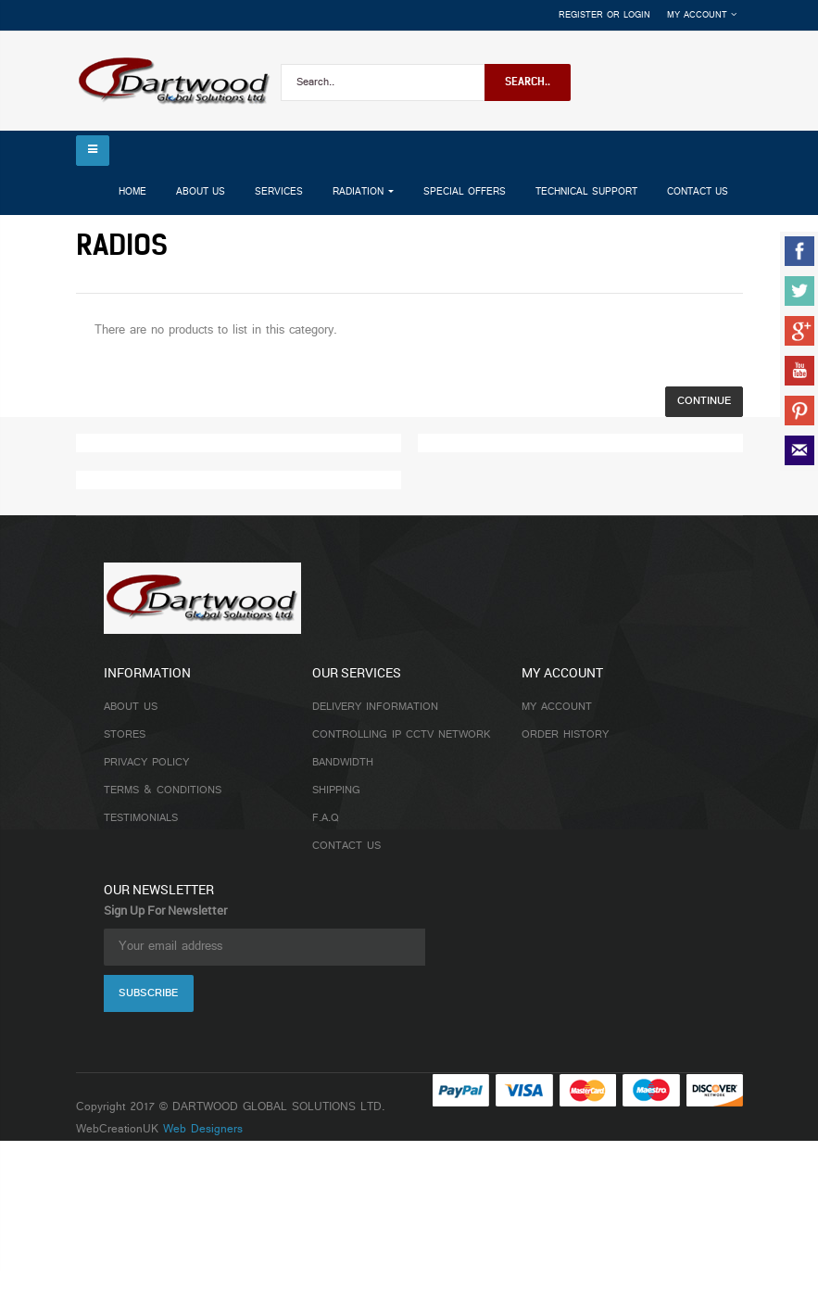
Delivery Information (375, 707)
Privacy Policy (146, 762)
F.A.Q (325, 818)
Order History (565, 735)
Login (636, 15)
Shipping (336, 790)
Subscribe (148, 993)
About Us (130, 707)
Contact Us (346, 846)
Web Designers (203, 1129)
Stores (124, 735)
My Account (557, 707)
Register (581, 15)
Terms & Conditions (162, 790)
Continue (704, 401)
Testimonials (141, 818)
